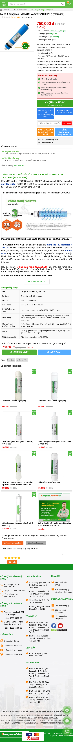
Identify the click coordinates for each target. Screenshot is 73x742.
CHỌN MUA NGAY (19, 352)
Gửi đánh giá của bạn (12, 543)
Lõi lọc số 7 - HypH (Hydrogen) (49, 482)
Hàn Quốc (11, 360)
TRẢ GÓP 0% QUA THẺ (45, 113)
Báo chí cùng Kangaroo (58, 610)
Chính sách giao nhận (11, 650)
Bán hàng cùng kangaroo (59, 617)
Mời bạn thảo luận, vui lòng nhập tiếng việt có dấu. (33, 551)
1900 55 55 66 (16, 618)
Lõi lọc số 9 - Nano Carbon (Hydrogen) (52, 401)
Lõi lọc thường (22, 360)
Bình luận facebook (36, 543)
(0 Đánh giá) (15, 17)
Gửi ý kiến (12, 562)
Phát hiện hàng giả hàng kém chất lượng (61, 590)
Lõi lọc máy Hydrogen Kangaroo (41, 10)
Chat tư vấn (54, 352)
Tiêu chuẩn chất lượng (59, 583)
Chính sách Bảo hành (11, 645)
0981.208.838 (19, 590)
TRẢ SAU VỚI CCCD (64, 111)
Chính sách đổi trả (9, 640)
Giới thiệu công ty (60, 605)
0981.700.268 (19, 166)
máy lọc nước (8, 184)
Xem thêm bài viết (36, 281)
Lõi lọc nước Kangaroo (20, 10)
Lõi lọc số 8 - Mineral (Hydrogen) (14, 401)
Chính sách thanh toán (11, 654)
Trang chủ (5, 10)
